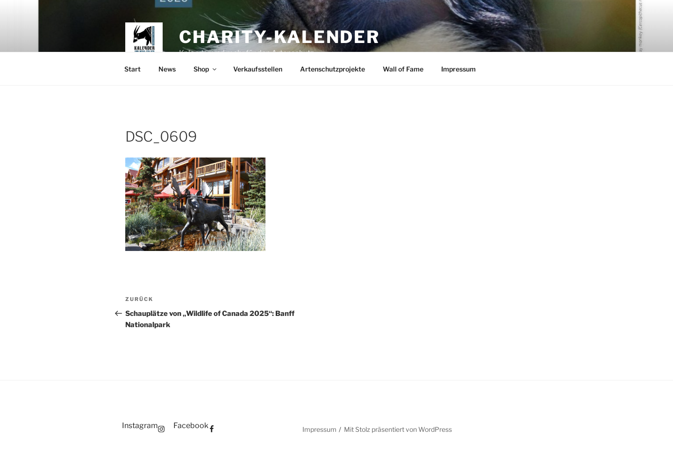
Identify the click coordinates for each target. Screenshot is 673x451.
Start (132, 69)
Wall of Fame (403, 69)
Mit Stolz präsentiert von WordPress (398, 429)
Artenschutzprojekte (332, 69)
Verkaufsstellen (257, 69)
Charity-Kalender (279, 37)
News (167, 69)
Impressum (458, 69)
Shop (205, 69)
